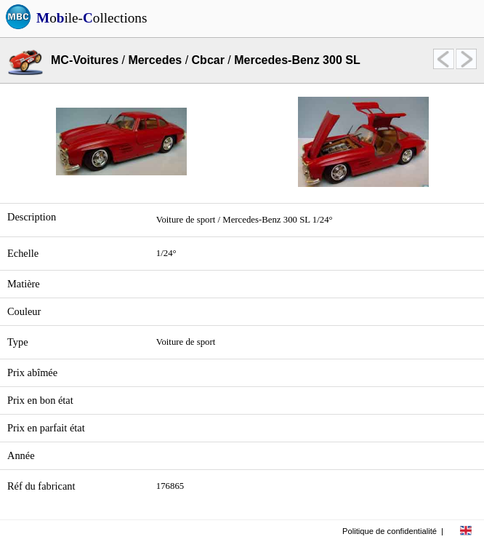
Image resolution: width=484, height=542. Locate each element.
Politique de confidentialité (389, 531)
